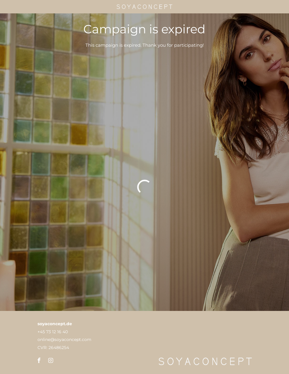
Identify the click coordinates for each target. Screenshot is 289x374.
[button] (39, 360)
